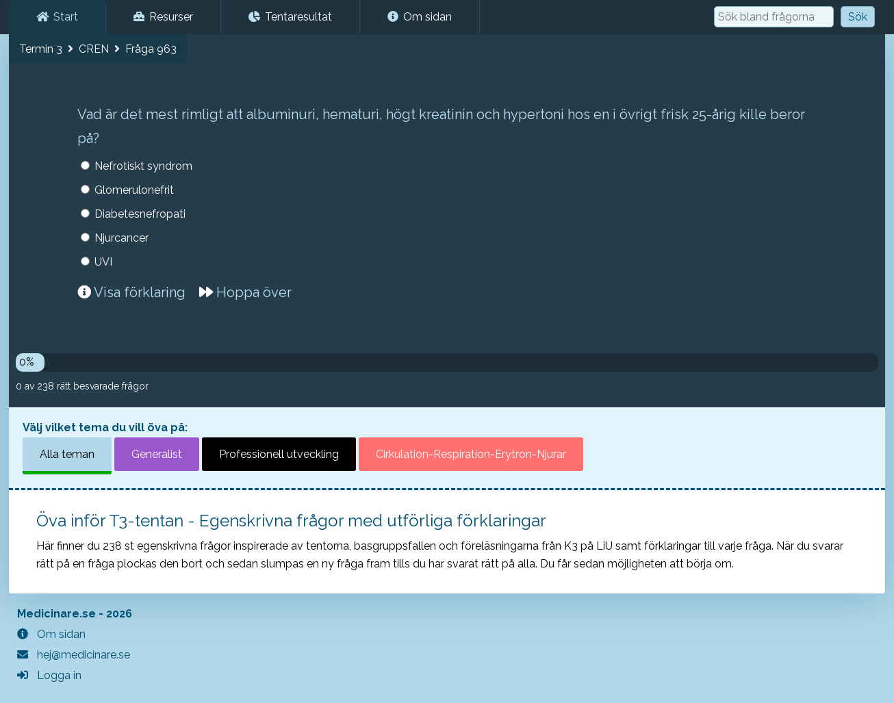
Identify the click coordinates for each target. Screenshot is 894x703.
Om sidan (419, 16)
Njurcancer (121, 237)
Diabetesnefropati (140, 213)
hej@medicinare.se (73, 654)
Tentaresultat (290, 16)
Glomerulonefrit (134, 189)
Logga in (49, 675)
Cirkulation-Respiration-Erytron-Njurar (471, 454)
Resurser (163, 16)
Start (57, 16)
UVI (103, 261)
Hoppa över (245, 292)
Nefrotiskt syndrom (143, 165)
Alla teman (67, 454)
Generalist (156, 454)
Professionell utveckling (279, 454)
